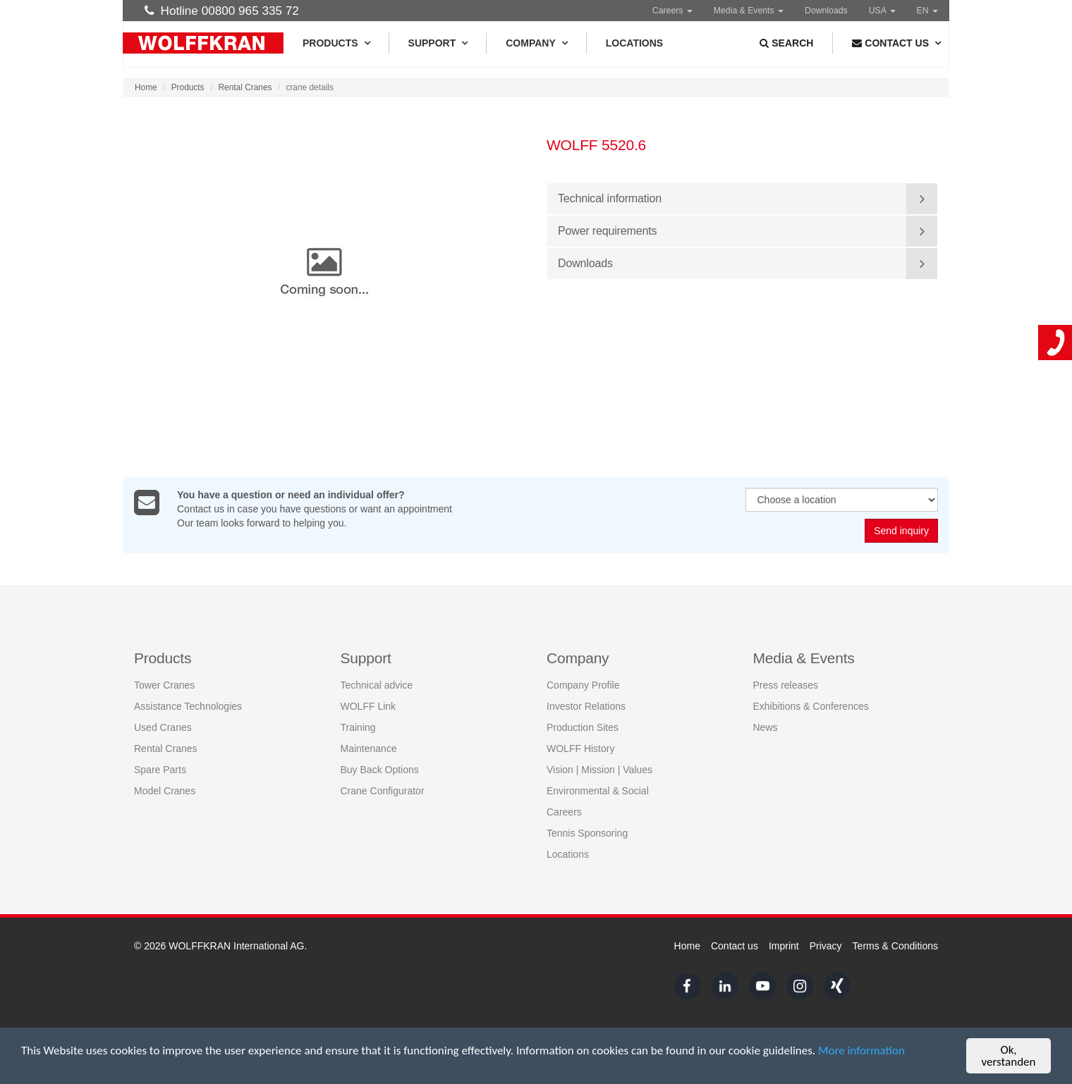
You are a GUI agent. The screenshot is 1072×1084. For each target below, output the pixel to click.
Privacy (826, 945)
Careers (672, 11)
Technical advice (377, 685)
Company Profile (583, 685)
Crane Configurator (383, 790)
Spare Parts (160, 769)
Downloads (826, 11)
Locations (634, 43)
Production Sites (583, 727)
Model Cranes (164, 790)
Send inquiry (901, 531)
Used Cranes (163, 727)
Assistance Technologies (188, 706)
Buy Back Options (380, 769)
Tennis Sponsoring (587, 833)
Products (336, 43)
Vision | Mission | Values (599, 769)
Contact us (734, 945)
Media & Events (749, 11)
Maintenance (369, 748)
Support (438, 43)
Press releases (786, 685)
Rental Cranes (245, 87)
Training (358, 727)
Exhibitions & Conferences (811, 706)
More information (861, 1051)
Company (536, 43)
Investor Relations (586, 706)
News (765, 727)
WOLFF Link (368, 706)
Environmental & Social (598, 790)
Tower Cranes (164, 685)
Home (146, 87)
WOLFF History (580, 748)
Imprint (784, 945)
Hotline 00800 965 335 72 (222, 11)
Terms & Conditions (895, 945)
